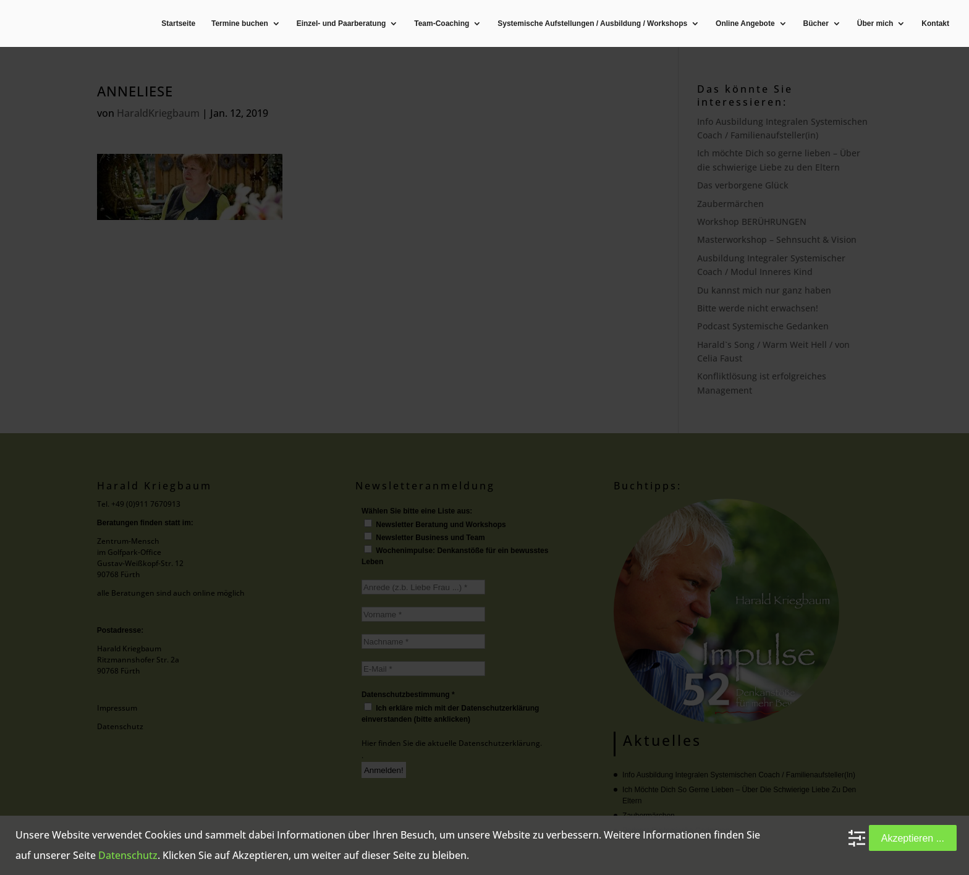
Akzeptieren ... (912, 838)
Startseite (178, 23)
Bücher (816, 23)
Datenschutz (128, 855)
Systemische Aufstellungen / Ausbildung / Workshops (592, 23)
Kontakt (935, 23)
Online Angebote (745, 23)
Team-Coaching (441, 23)
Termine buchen (239, 23)
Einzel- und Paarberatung (341, 23)
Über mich (875, 23)
